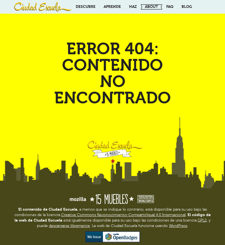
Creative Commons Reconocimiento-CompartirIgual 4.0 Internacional (123, 215)
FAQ (169, 6)
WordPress (178, 226)
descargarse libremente (69, 226)
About (151, 6)
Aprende (112, 6)
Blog (187, 6)
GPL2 (202, 220)
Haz (133, 6)
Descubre (85, 6)
